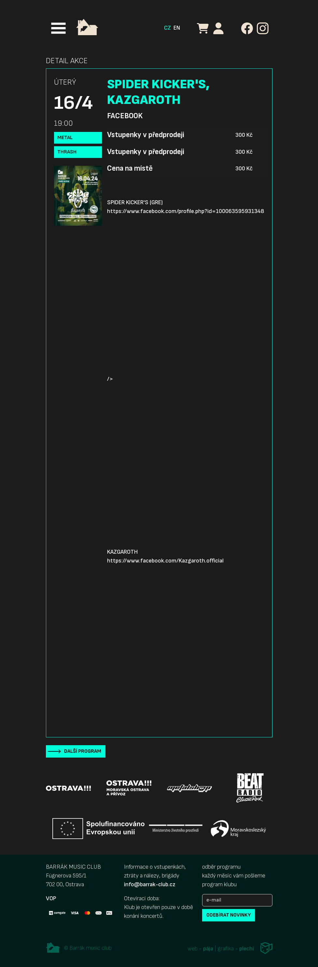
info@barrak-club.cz (149, 884)
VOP (51, 898)
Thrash (66, 152)
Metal (65, 138)
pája (208, 949)
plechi (246, 949)
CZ (167, 27)
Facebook (125, 116)
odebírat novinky (228, 915)
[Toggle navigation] (58, 28)
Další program (82, 751)
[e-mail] (237, 900)
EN (176, 27)
